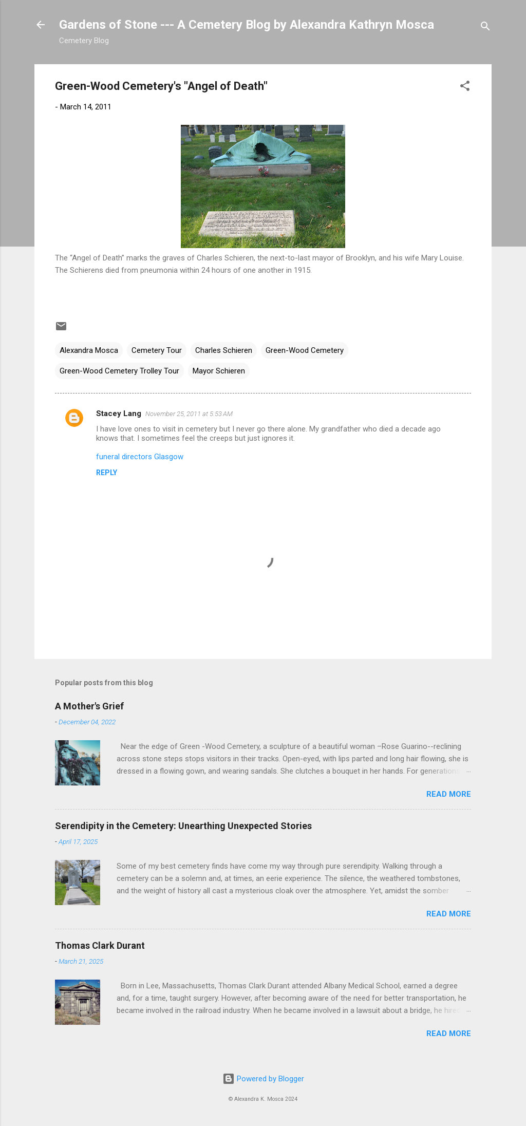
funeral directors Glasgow (139, 456)
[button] (465, 88)
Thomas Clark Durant (100, 945)
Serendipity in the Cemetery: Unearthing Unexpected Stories (183, 825)
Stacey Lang (118, 413)
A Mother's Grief (89, 706)
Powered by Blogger (263, 1078)
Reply (106, 472)
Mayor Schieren (219, 371)
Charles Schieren (223, 350)
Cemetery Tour (157, 350)
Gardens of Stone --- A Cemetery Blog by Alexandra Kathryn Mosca (246, 24)
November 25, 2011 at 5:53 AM (189, 414)
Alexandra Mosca (89, 350)
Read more (448, 794)
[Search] (485, 28)
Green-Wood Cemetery (305, 350)
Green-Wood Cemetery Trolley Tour (119, 371)
